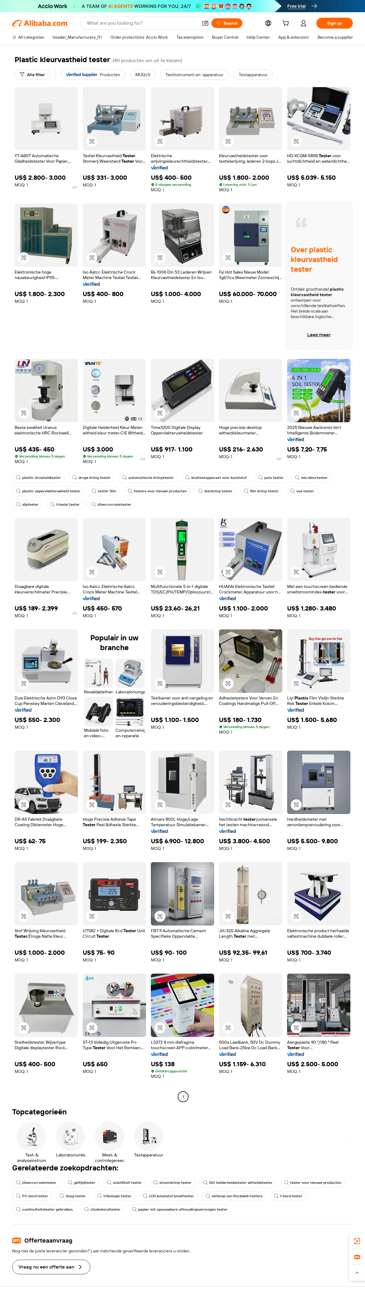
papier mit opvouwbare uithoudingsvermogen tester (180, 1209)
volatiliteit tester (124, 1182)
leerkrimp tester (215, 491)
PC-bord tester (32, 1196)
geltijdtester (81, 1182)
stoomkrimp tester (172, 1182)
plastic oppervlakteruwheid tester (48, 491)
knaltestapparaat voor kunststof (216, 477)
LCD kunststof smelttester (168, 1196)
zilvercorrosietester (111, 504)
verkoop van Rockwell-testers (234, 1196)
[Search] (226, 23)
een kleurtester (311, 477)
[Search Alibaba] (142, 23)
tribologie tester (114, 1196)
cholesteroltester (102, 1209)
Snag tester (73, 1196)
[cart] (286, 24)
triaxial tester (65, 504)
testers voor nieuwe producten (157, 491)
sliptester (27, 504)
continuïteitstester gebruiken (44, 1209)
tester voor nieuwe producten (312, 1182)
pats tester (270, 477)
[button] (205, 23)
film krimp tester (261, 491)
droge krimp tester (91, 477)
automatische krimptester (148, 477)
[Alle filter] (32, 74)
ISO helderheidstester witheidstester (238, 1182)
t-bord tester (288, 1196)
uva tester (302, 491)
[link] (357, 1241)
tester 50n (104, 491)
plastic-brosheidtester (38, 477)
